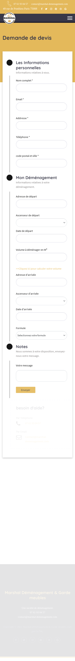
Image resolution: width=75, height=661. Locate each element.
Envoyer (25, 390)
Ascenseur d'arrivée (27, 293)
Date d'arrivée (24, 309)
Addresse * (22, 118)
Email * (20, 99)
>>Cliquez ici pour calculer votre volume (38, 268)
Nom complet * (24, 80)
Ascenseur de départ (27, 215)
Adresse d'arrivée (25, 274)
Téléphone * (22, 137)
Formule (20, 328)
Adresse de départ (26, 196)
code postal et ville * (27, 155)
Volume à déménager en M (31, 249)
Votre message (24, 365)
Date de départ (24, 231)
